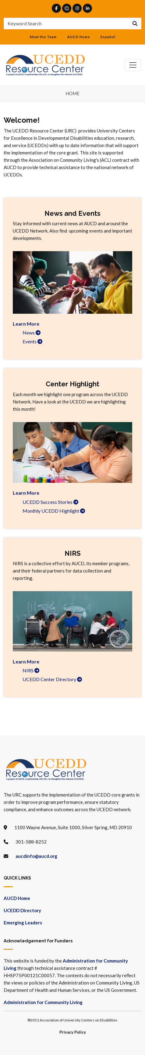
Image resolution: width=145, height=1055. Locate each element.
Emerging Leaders (23, 922)
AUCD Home (78, 37)
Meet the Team (43, 37)
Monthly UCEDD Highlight (54, 511)
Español (108, 37)
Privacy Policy (72, 1032)
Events (32, 341)
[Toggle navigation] (132, 65)
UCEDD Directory (22, 910)
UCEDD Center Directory (52, 679)
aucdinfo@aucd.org (36, 856)
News (32, 332)
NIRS (31, 670)
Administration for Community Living (43, 1002)
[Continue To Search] (135, 23)
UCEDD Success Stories (50, 502)
